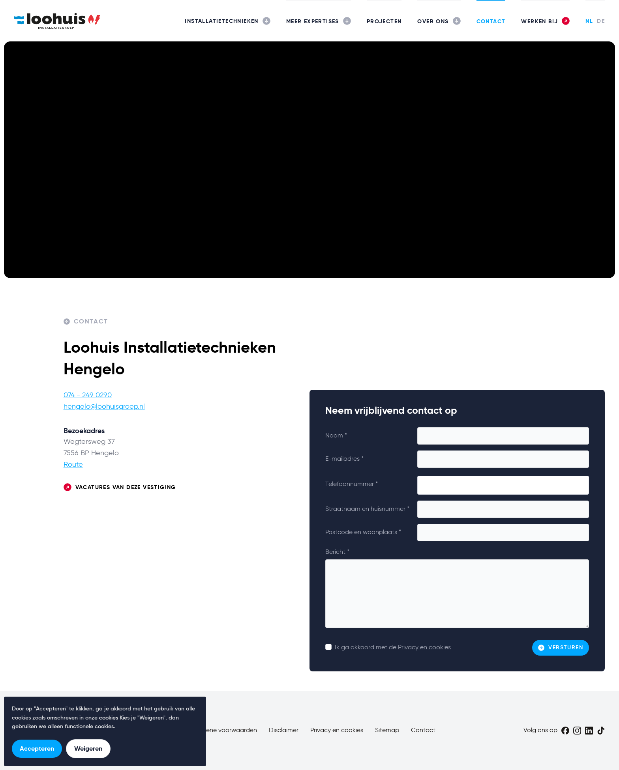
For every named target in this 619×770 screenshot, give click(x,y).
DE (601, 20)
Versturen (560, 648)
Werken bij (539, 21)
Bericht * (337, 552)
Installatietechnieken (221, 20)
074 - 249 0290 (88, 395)
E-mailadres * (344, 459)
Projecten (384, 21)
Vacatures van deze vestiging (120, 487)
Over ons (432, 21)
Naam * (336, 436)
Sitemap (387, 730)
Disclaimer (283, 730)
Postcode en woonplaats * (363, 532)
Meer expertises (312, 21)
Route (73, 464)
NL (589, 20)
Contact (491, 21)
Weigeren (88, 748)
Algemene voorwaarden (222, 730)
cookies (108, 718)
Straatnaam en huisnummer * (367, 509)
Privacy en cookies (424, 648)
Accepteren (37, 748)
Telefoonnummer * (351, 484)
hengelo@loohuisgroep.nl (104, 406)
